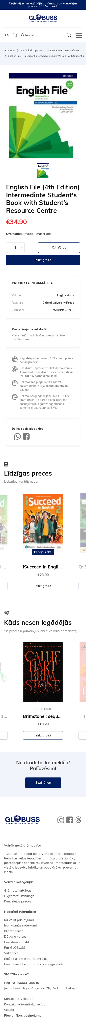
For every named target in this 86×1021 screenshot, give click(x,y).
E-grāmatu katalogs (19, 896)
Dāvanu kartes (15, 936)
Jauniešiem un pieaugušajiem (63, 50)
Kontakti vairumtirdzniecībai (25, 1004)
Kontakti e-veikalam (19, 999)
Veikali (9, 1010)
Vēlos (59, 248)
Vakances (11, 953)
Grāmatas (9, 50)
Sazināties (43, 783)
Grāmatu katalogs (17, 890)
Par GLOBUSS (14, 947)
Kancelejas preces (17, 901)
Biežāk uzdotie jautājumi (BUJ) (26, 959)
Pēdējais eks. (43, 552)
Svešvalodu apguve (31, 50)
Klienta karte (13, 931)
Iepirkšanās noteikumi (20, 925)
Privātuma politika (18, 942)
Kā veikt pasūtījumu (19, 920)
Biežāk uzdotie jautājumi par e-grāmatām (35, 964)
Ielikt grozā (43, 260)
